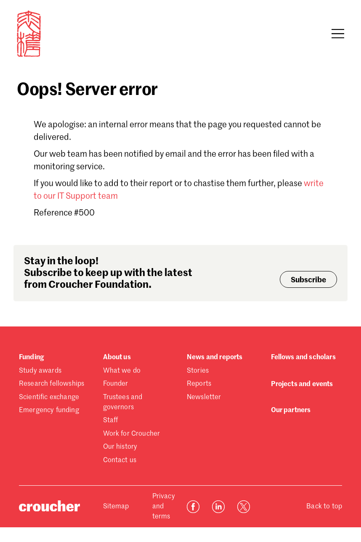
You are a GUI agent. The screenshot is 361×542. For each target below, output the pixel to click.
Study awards (40, 371)
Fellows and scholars (303, 357)
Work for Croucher (131, 434)
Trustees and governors (123, 402)
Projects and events (302, 384)
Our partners (291, 410)
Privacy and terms (163, 507)
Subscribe (308, 280)
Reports (199, 384)
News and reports (215, 357)
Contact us (120, 460)
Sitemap (116, 506)
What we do (122, 371)
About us (117, 357)
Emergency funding (49, 410)
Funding (31, 357)
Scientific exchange (49, 397)
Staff (110, 420)
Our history (120, 447)
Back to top (324, 506)
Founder (115, 384)
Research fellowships (51, 384)
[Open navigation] (338, 33)
